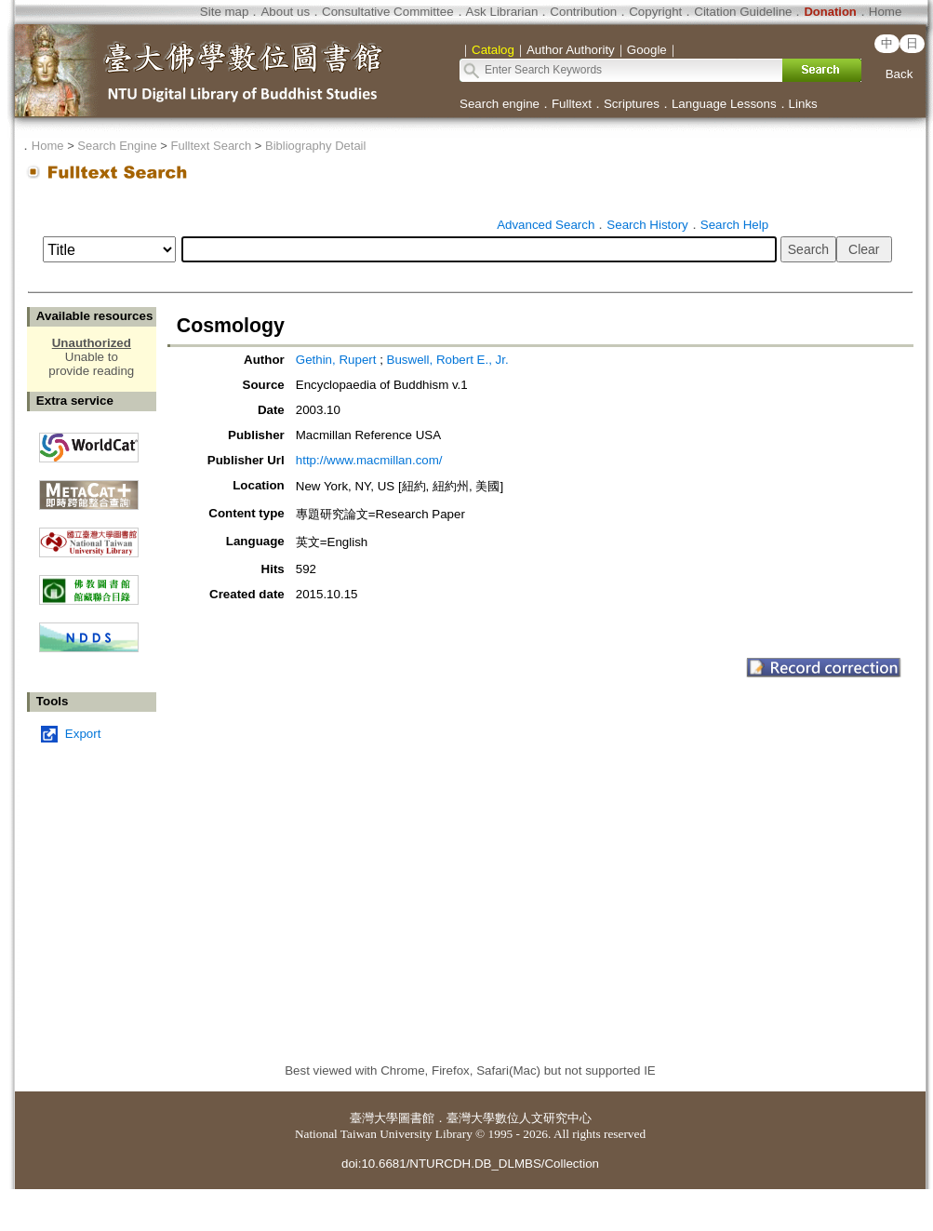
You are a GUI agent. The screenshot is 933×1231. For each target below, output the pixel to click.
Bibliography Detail (315, 146)
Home (885, 12)
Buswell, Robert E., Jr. (448, 360)
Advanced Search (545, 225)
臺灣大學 (374, 1118)
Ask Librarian (502, 12)
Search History (646, 225)
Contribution (583, 12)
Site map (224, 12)
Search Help (734, 225)
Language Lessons (724, 104)
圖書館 (416, 1118)
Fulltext (572, 104)
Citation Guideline (743, 12)
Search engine (500, 104)
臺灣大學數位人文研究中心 (519, 1118)
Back (899, 74)
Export (83, 734)
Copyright (655, 12)
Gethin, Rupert (338, 360)
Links (803, 104)
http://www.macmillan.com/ (369, 460)
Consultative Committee (387, 12)
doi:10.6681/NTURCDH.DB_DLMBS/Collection (470, 1164)
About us (285, 12)
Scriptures (632, 104)
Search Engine (116, 146)
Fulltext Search (210, 146)
